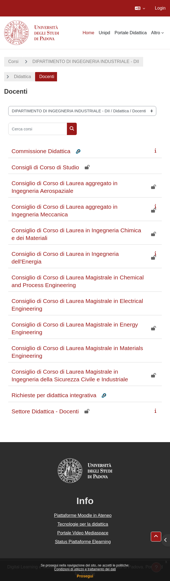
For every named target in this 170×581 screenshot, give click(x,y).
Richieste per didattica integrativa (54, 395)
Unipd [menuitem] (104, 32)
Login (160, 8)
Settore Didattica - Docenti (45, 411)
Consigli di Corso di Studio (45, 167)
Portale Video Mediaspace (83, 533)
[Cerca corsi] (37, 129)
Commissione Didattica (41, 151)
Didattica (22, 76)
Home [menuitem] (88, 32)
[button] (140, 8)
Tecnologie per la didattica (82, 524)
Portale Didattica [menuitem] (131, 32)
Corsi (13, 61)
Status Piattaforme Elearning (83, 541)
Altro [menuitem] (155, 32)
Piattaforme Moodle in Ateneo (83, 515)
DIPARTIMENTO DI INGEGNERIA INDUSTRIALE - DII (85, 61)
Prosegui (85, 576)
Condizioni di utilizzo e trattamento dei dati (85, 569)
